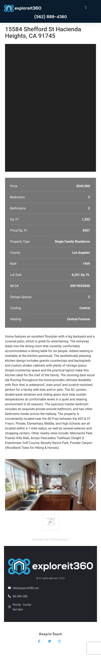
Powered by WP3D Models (50, 539)
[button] (86, 7)
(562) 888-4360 (50, 17)
